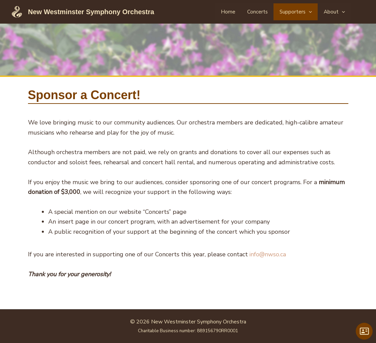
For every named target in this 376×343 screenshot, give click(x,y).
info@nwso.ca (268, 254)
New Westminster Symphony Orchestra (91, 12)
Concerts (266, 11)
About (336, 11)
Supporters (301, 11)
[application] (314, 11)
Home (240, 11)
